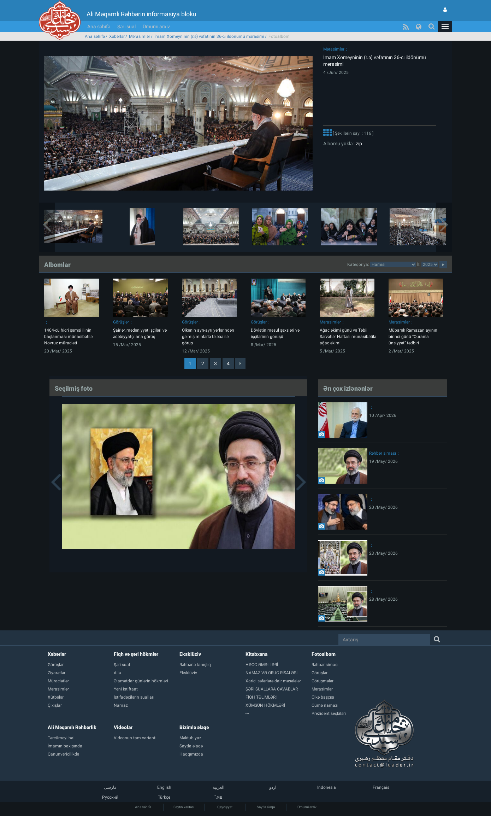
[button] (445, 26)
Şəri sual (126, 26)
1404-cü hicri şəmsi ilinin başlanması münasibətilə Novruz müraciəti (68, 336)
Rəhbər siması (382, 453)
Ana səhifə (98, 26)
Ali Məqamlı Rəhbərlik (72, 727)
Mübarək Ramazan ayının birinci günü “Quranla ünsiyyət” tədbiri (413, 336)
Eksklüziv (190, 654)
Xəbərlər (117, 36)
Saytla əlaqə (266, 807)
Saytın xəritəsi (183, 807)
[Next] (240, 363)
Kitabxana (256, 654)
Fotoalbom (324, 654)
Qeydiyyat (224, 807)
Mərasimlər (139, 36)
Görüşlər (121, 322)
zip (358, 143)
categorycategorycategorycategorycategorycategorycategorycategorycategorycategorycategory (393, 264)
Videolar (123, 727)
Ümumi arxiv (156, 26)
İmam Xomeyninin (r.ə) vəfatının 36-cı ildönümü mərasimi (209, 36)
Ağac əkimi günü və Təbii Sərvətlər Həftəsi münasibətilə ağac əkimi (348, 336)
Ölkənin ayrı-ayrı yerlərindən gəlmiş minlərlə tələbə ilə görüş (208, 336)
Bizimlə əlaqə (194, 727)
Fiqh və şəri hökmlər (136, 654)
